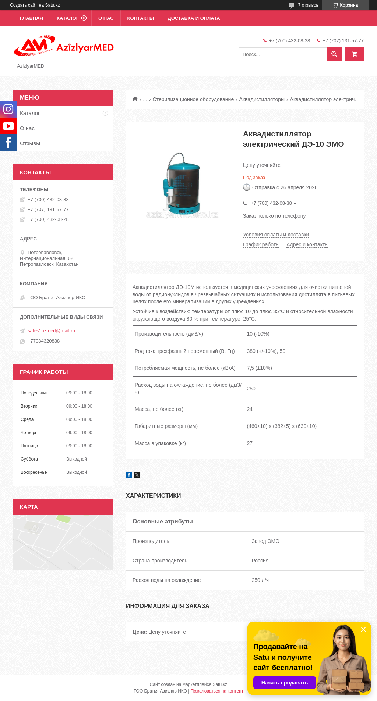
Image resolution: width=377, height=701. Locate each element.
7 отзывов (308, 5)
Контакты (140, 18)
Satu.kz (219, 684)
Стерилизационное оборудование (193, 99)
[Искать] (334, 54)
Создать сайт (23, 5)
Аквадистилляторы (262, 99)
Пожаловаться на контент (217, 691)
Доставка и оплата (194, 18)
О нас (106, 18)
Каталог (68, 18)
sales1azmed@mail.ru (51, 330)
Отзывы (30, 143)
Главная (31, 18)
